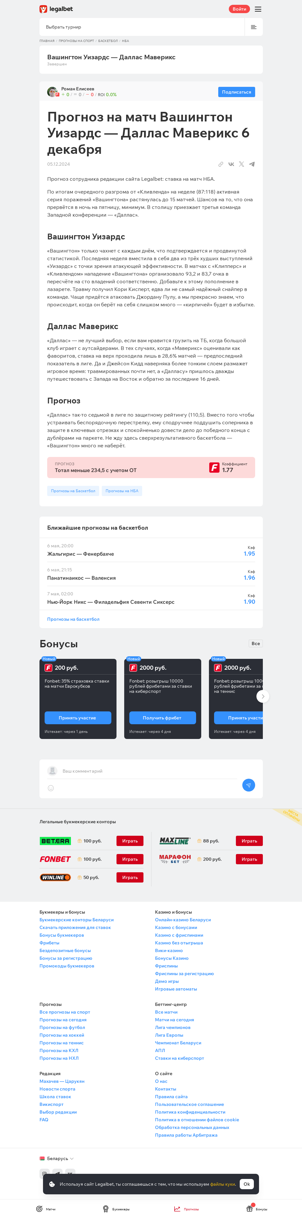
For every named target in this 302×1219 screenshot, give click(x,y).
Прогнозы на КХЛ (58, 1050)
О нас (161, 1081)
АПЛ (160, 1050)
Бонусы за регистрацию (65, 958)
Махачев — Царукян (61, 1081)
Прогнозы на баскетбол (73, 619)
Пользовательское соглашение (189, 1104)
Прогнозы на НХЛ (59, 1058)
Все (256, 643)
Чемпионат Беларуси (178, 1043)
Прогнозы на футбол (62, 1027)
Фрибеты (49, 943)
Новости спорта (57, 1089)
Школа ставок (55, 1096)
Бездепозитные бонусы (65, 950)
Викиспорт (51, 1104)
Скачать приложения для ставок (75, 927)
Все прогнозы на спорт (64, 1012)
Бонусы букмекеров (61, 935)
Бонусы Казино (172, 958)
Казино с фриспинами (179, 935)
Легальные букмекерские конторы (77, 822)
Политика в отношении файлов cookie (197, 1120)
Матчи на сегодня (174, 1020)
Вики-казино (169, 950)
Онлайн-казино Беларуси (183, 920)
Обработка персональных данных (192, 1127)
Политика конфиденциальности (190, 1112)
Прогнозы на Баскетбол (73, 490)
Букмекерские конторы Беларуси (76, 920)
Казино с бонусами (176, 927)
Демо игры (167, 981)
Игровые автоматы (176, 989)
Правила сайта (171, 1096)
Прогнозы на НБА (122, 490)
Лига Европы (169, 1035)
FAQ (43, 1120)
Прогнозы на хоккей (61, 1035)
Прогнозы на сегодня (63, 1020)
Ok (247, 1184)
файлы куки (222, 1184)
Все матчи (166, 1012)
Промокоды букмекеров (66, 966)
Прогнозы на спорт (76, 41)
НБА (125, 41)
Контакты (165, 1089)
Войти (239, 9)
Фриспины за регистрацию (184, 973)
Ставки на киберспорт (179, 1058)
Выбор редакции (58, 1112)
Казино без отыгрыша (179, 943)
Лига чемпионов (173, 1027)
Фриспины (166, 966)
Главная (47, 41)
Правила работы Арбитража (186, 1135)
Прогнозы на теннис (61, 1043)
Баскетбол (108, 41)
